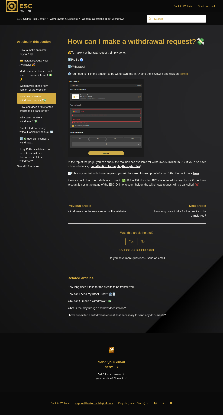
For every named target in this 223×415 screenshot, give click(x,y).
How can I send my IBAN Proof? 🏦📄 (92, 294)
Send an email (206, 6)
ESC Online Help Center (31, 18)
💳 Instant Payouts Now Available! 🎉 (34, 62)
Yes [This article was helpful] (131, 241)
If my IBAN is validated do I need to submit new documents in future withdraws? (35, 155)
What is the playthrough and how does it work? (97, 308)
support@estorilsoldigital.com (94, 403)
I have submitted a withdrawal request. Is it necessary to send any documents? (117, 315)
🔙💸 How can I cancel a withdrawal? (34, 140)
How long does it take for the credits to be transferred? (101, 286)
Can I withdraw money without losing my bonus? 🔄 (36, 130)
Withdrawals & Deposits (63, 18)
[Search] (176, 19)
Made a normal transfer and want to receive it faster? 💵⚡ (36, 75)
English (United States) (133, 403)
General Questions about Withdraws (103, 18)
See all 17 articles (28, 166)
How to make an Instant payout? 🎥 (33, 52)
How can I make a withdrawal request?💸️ (33, 98)
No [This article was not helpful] (142, 241)
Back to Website (183, 6)
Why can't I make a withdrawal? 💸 (89, 301)
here (196, 173)
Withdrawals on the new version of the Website (97, 211)
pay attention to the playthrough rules (115, 166)
